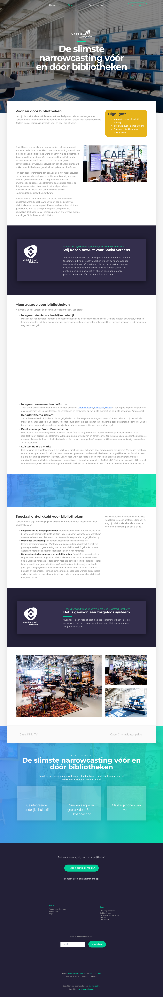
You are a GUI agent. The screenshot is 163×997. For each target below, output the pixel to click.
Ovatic (108, 407)
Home (52, 5)
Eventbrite (99, 407)
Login (138, 5)
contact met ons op (88, 878)
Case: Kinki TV (26, 734)
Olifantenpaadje (85, 407)
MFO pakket (104, 920)
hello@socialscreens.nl (76, 973)
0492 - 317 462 (95, 973)
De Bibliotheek (105, 913)
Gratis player (54, 911)
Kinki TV (103, 918)
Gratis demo (95, 5)
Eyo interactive (94, 986)
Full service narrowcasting (109, 915)
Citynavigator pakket (107, 911)
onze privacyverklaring (85, 989)
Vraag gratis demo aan (82, 868)
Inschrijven (97, 944)
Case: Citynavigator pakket (128, 734)
